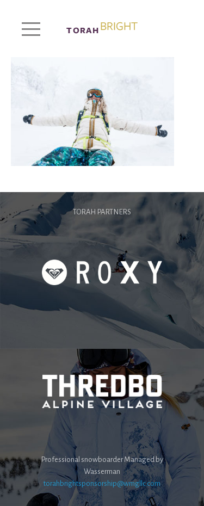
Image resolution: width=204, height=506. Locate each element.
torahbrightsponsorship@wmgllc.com (102, 483)
